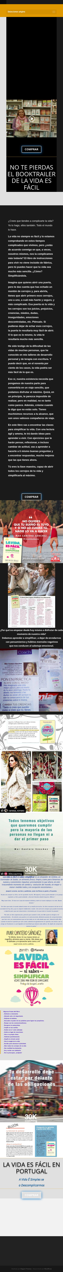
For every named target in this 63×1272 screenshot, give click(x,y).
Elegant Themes (26, 1269)
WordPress (48, 1269)
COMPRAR (31, 149)
